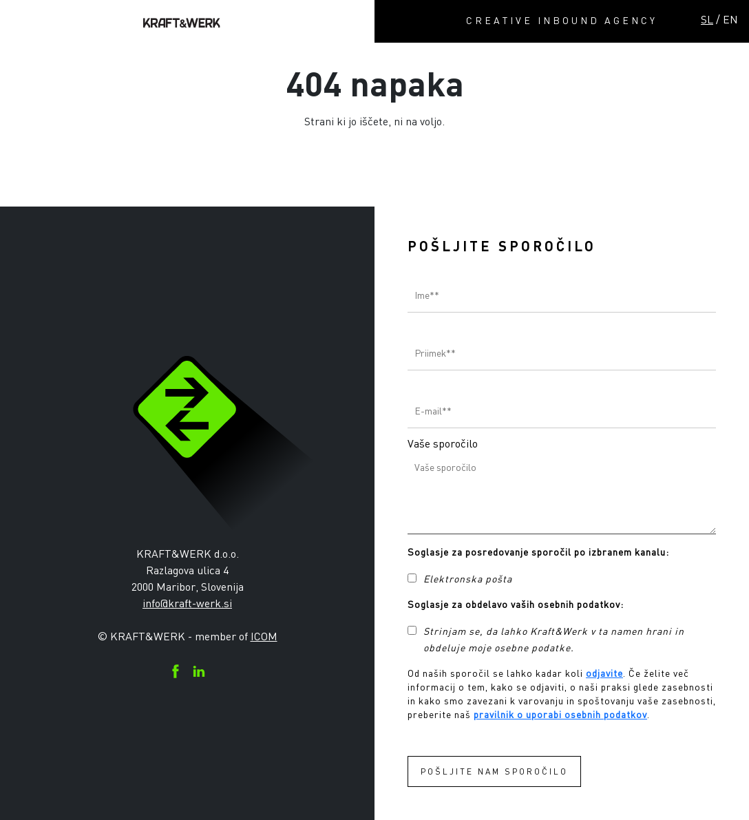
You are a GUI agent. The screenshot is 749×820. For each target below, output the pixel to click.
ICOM (264, 636)
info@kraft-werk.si (187, 603)
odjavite (604, 673)
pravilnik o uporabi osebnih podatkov (560, 714)
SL (707, 19)
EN (730, 19)
